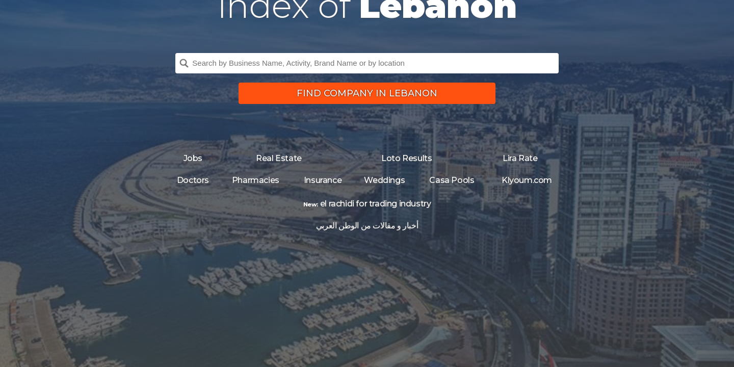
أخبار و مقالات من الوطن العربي (367, 225)
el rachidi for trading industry (375, 203)
